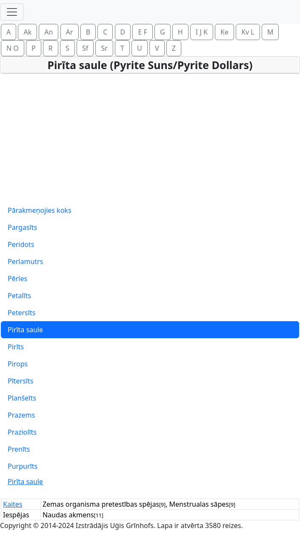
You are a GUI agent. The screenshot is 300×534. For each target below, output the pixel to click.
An (48, 32)
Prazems (21, 415)
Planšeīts (22, 398)
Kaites (12, 504)
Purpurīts (22, 466)
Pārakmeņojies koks (39, 210)
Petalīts (19, 295)
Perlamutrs (25, 261)
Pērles (17, 278)
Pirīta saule (25, 329)
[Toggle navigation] (12, 11)
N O (12, 48)
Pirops (18, 364)
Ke (224, 32)
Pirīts (16, 346)
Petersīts (21, 312)
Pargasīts (22, 227)
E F (142, 32)
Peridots (21, 244)
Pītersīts (20, 381)
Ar (69, 32)
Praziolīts (22, 432)
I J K (202, 32)
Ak (27, 32)
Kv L (247, 32)
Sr (104, 48)
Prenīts (19, 449)
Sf (85, 48)
